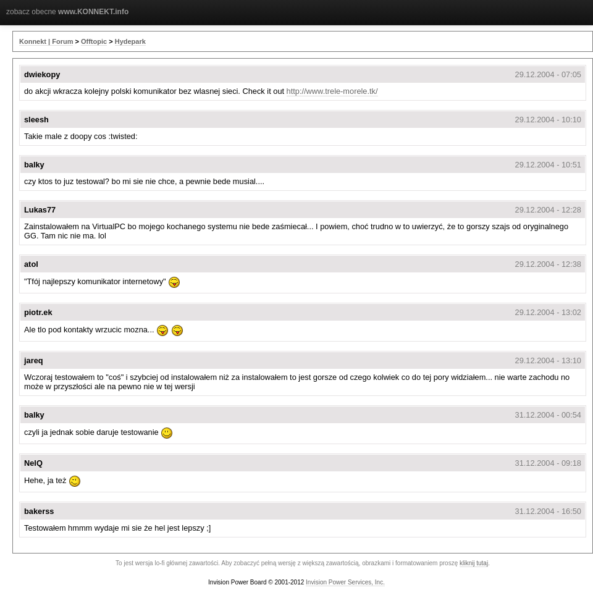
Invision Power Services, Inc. (345, 582)
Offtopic (94, 41)
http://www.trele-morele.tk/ (332, 91)
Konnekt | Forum (46, 41)
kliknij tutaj (474, 563)
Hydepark (130, 41)
